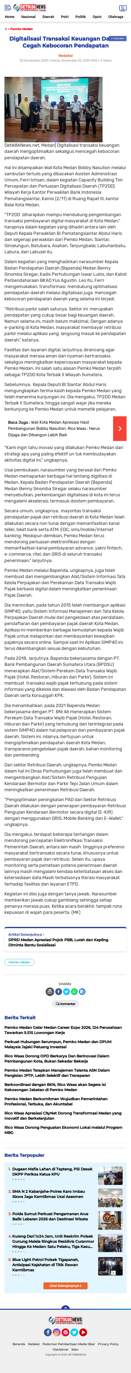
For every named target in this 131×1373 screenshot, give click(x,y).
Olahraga (115, 17)
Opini (97, 17)
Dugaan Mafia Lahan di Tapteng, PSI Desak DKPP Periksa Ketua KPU (52, 1172)
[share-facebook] (58, 991)
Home (9, 17)
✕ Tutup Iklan (117, 38)
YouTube (86, 1334)
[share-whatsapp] (74, 991)
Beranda (19, 1344)
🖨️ (49, 991)
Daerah (48, 17)
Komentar (65, 1003)
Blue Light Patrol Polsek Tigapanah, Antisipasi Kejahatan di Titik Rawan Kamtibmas (45, 1264)
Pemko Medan (19, 962)
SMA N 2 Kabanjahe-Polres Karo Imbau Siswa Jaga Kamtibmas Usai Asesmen (48, 1194)
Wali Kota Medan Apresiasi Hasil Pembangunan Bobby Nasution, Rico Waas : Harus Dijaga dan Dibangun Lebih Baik (54, 428)
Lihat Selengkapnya (66, 1286)
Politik (81, 17)
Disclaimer (60, 1349)
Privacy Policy (108, 1344)
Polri (65, 17)
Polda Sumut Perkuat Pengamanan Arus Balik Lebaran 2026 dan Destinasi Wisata (50, 1216)
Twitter (76, 1334)
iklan (74, 1349)
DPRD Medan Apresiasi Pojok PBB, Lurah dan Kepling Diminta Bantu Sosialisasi (58, 942)
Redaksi (33, 1344)
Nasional (28, 17)
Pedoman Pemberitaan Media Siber (68, 1344)
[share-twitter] (66, 991)
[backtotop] (65, 1309)
